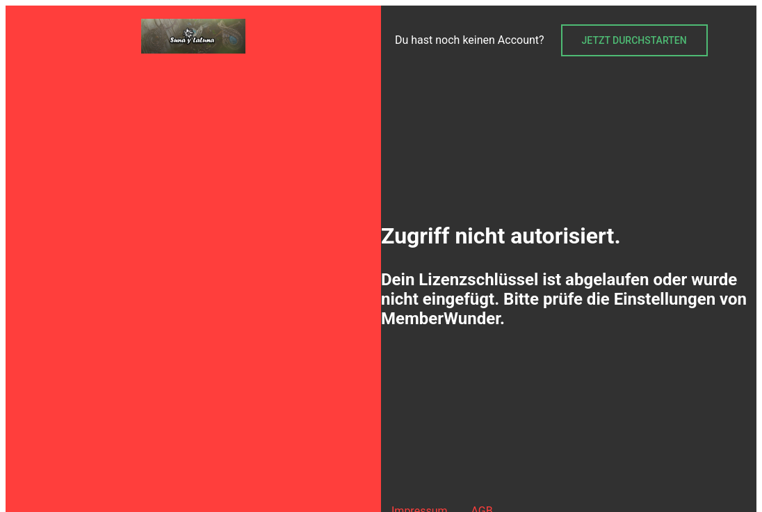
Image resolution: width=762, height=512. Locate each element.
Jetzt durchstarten (634, 40)
